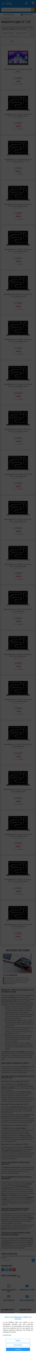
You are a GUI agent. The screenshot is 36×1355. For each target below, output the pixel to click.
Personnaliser (18, 1345)
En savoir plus (7, 1335)
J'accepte (18, 1349)
